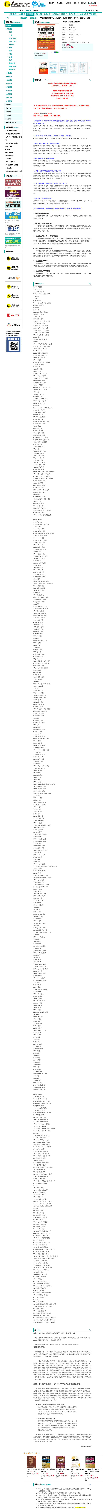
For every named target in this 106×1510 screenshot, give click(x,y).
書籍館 (28, 10)
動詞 (10, 60)
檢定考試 (39, 14)
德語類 (9, 90)
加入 (92, 10)
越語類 (9, 94)
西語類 (9, 83)
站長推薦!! (9, 168)
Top (90, 80)
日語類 (9, 73)
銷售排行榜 (13, 14)
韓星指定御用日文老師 (12, 143)
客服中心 (76, 3)
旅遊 (10, 47)
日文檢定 (8, 158)
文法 (10, 35)
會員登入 (51, 3)
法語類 (9, 80)
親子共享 (72, 14)
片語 (10, 57)
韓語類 (9, 76)
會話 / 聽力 (12, 38)
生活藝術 (64, 14)
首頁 (21, 10)
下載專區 (92, 14)
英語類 (9, 29)
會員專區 (68, 3)
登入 (97, 10)
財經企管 (47, 14)
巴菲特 (8, 149)
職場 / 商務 (12, 66)
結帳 (94, 3)
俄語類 (9, 101)
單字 (10, 32)
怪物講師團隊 (67, 18)
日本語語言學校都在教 (12, 165)
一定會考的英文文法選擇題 (12, 198)
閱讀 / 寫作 (12, 41)
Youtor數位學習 (82, 14)
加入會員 (60, 3)
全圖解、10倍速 (85, 18)
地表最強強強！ (10, 155)
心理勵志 (55, 14)
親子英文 (58, 18)
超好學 (76, 18)
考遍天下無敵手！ (11, 162)
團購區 (36, 10)
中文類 (9, 97)
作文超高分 (8, 187)
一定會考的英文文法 (11, 130)
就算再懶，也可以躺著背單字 (14, 171)
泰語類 (9, 87)
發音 (10, 51)
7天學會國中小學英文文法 (13, 134)
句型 (10, 54)
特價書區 (22, 14)
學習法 (11, 44)
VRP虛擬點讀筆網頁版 (46, 18)
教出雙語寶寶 (9, 152)
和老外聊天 (9, 146)
